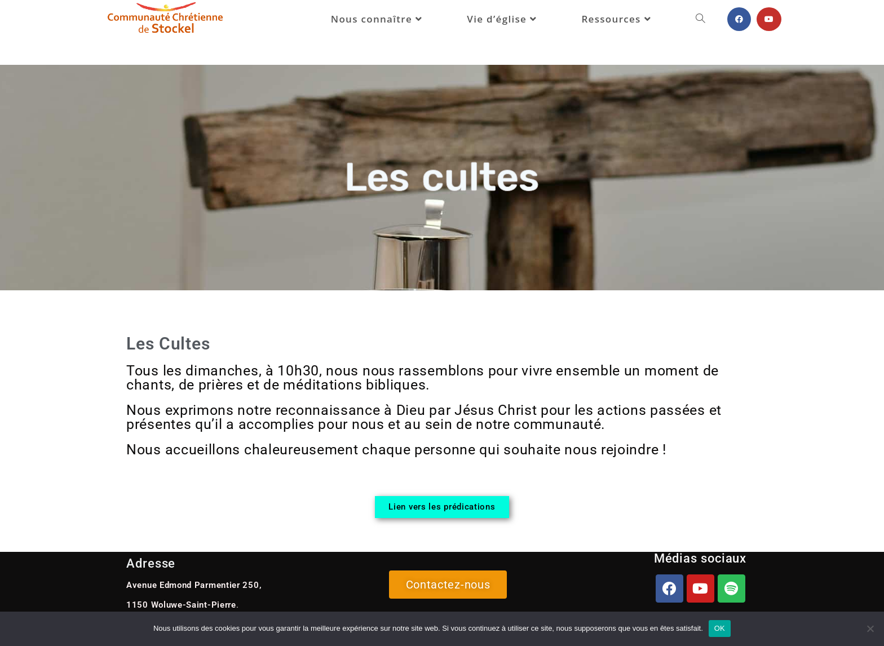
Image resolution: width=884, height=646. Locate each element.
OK (719, 628)
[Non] (870, 628)
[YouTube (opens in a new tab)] (769, 19)
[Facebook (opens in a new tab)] (739, 19)
